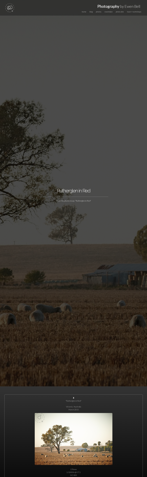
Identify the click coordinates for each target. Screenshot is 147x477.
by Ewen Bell (118, 6)
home (84, 11)
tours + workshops (134, 11)
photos (98, 11)
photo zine (120, 11)
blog (91, 11)
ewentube (109, 11)
